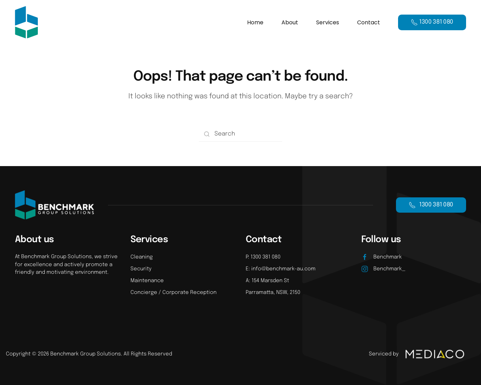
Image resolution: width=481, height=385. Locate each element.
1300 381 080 (431, 205)
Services (327, 22)
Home (255, 22)
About (289, 22)
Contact (368, 22)
